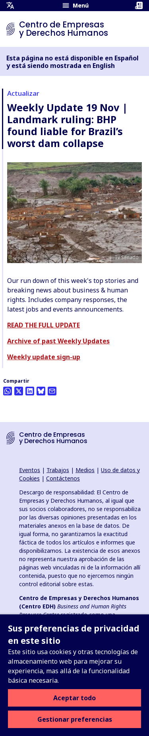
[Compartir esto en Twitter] (18, 391)
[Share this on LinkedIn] (29, 391)
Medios (85, 470)
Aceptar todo (74, 697)
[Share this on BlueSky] (41, 391)
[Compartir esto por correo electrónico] (52, 391)
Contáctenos (63, 478)
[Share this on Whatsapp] (7, 391)
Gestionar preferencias (74, 719)
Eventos (29, 470)
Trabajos (57, 470)
